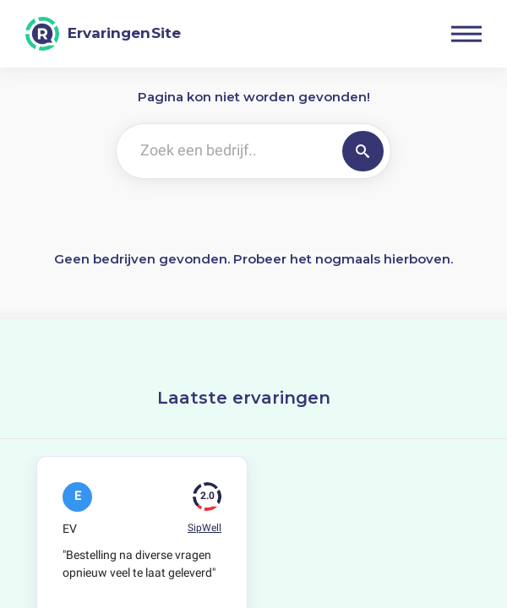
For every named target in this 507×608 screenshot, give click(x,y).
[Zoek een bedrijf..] (226, 151)
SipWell (204, 528)
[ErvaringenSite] (103, 34)
